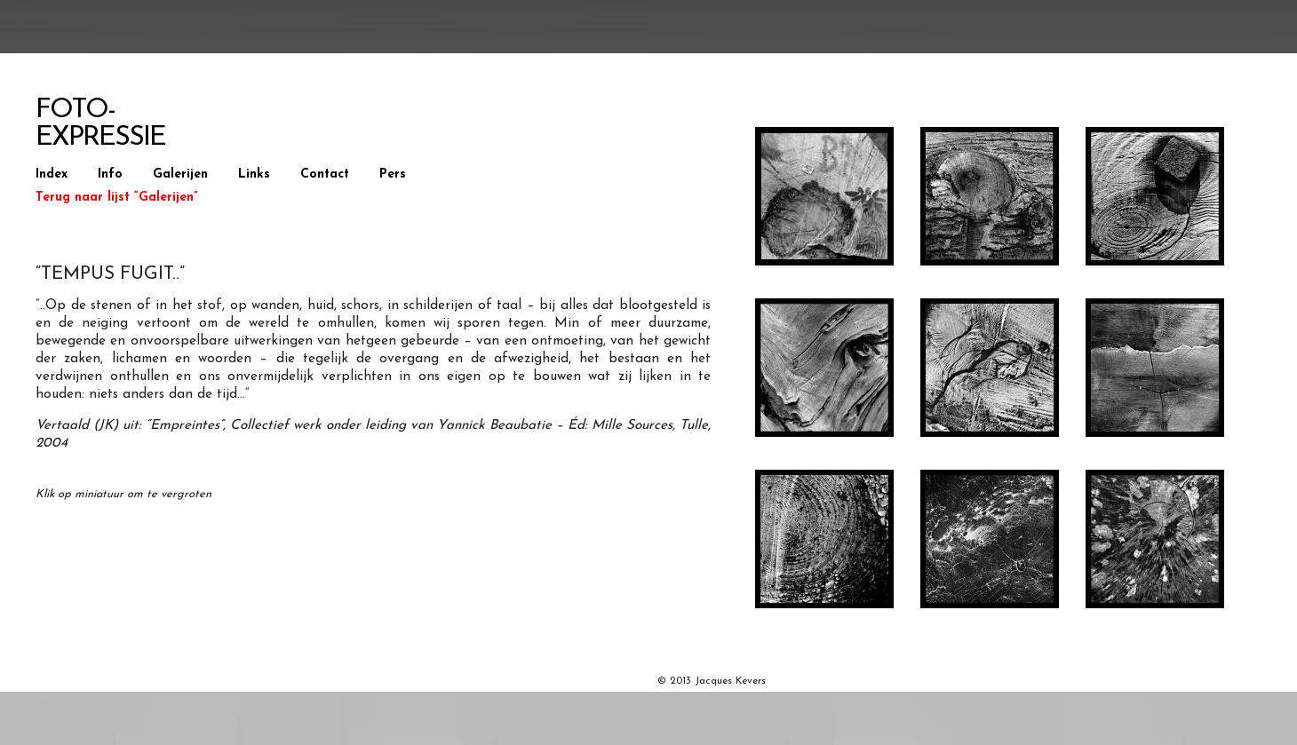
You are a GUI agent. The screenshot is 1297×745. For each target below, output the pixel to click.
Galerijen (180, 174)
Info (110, 174)
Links (254, 174)
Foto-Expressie (100, 124)
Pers (392, 174)
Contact (324, 174)
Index (52, 174)
